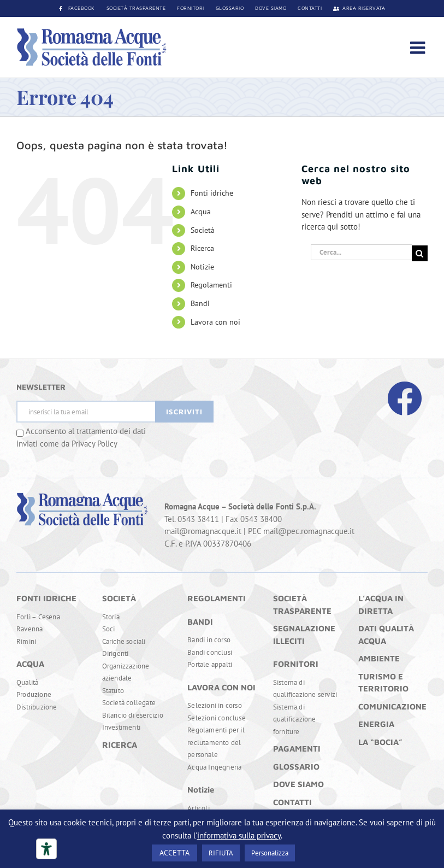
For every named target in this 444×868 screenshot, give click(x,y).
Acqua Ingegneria (214, 767)
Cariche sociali (124, 641)
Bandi (200, 303)
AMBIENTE (379, 658)
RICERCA (119, 744)
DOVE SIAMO (298, 784)
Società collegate (129, 702)
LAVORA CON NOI (221, 687)
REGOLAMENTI (216, 598)
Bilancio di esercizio (132, 715)
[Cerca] (420, 253)
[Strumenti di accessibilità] (46, 848)
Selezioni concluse (216, 718)
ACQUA (30, 663)
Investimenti (121, 727)
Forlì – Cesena (38, 616)
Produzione (33, 694)
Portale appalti (209, 664)
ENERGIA (376, 724)
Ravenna (29, 629)
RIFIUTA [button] (221, 853)
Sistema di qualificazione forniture (294, 719)
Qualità (27, 682)
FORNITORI (295, 663)
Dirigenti (115, 653)
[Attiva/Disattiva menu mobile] (419, 47)
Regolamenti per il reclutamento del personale (216, 742)
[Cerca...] (361, 252)
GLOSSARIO (296, 766)
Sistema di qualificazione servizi (305, 689)
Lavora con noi (215, 322)
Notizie (202, 267)
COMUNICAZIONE (392, 706)
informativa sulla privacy (239, 835)
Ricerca (202, 248)
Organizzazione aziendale (126, 672)
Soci (108, 629)
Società (203, 230)
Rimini (26, 641)
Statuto (113, 690)
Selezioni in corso (214, 705)
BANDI (200, 621)
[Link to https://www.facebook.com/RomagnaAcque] (404, 398)
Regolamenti (211, 285)
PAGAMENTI (297, 748)
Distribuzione (36, 707)
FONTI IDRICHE (46, 598)
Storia (111, 616)
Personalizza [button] (269, 853)
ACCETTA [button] (174, 853)
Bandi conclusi (209, 652)
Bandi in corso (208, 639)
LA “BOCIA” (380, 742)
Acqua (201, 211)
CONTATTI (292, 802)
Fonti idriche (212, 193)
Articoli (198, 808)
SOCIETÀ (119, 598)
